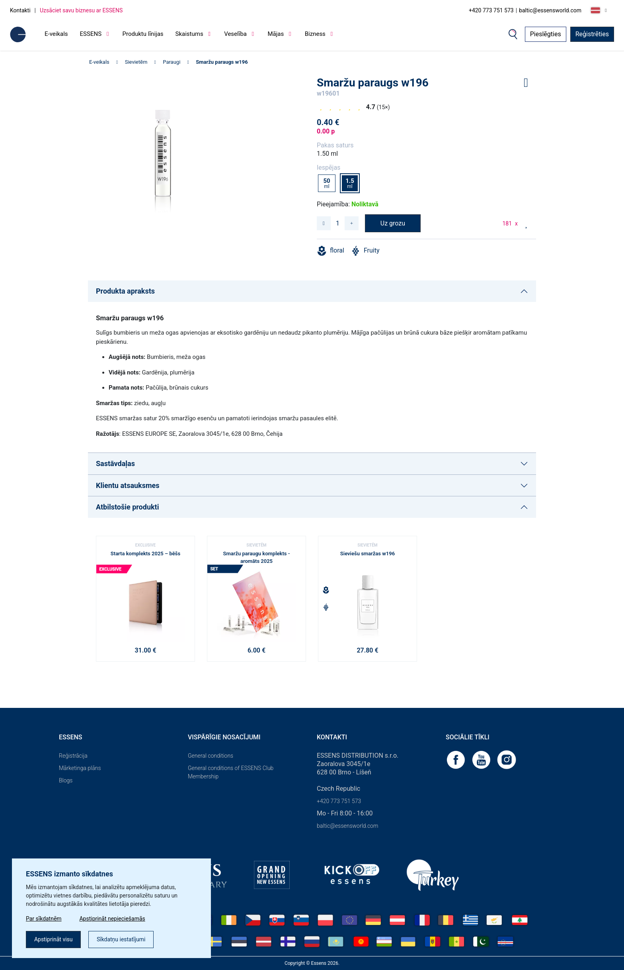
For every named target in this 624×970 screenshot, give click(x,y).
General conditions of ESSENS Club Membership (230, 772)
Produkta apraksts (125, 291)
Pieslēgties (545, 34)
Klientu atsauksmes (128, 485)
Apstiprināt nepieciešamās (113, 918)
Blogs (65, 780)
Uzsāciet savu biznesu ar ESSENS (81, 10)
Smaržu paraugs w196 (222, 62)
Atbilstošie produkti (127, 507)
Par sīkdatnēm (44, 918)
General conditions (210, 755)
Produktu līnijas (143, 33)
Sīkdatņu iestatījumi (121, 939)
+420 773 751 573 (491, 10)
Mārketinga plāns (80, 768)
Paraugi (171, 62)
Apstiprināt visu (53, 939)
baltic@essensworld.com (550, 10)
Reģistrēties (592, 34)
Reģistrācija (73, 755)
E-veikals (56, 33)
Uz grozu (392, 223)
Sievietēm (136, 62)
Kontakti (20, 10)
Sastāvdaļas (115, 463)
